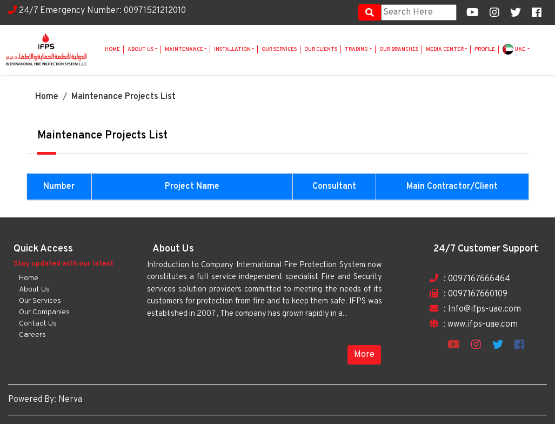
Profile (484, 50)
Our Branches (398, 50)
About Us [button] (140, 50)
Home (112, 50)
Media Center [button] (445, 50)
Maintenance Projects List (123, 96)
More (364, 354)
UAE (514, 49)
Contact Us (38, 323)
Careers (32, 335)
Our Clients (320, 50)
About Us (34, 289)
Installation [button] (232, 50)
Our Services (279, 50)
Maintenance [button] (184, 50)
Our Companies (44, 312)
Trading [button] (356, 50)
